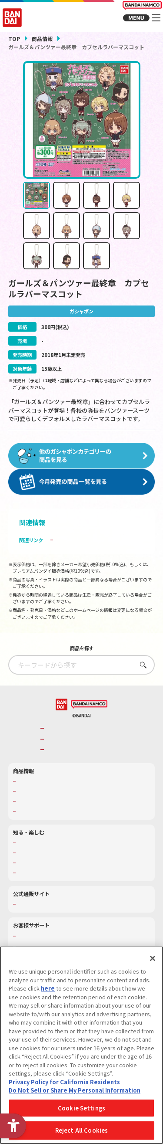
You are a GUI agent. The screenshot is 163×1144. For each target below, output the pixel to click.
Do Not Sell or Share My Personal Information (74, 1090)
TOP (14, 38)
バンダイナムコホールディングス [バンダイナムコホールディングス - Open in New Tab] (84, 745)
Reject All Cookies (81, 1130)
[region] (81, 1045)
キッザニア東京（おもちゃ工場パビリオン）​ (65, 869)
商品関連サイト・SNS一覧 (46, 818)
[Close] (152, 958)
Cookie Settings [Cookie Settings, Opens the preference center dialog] (81, 1108)
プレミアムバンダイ (38, 911)
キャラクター (31, 808)
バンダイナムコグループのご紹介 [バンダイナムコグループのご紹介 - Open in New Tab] (84, 735)
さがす (141, 671)
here (48, 988)
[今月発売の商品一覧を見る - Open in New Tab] (81, 488)
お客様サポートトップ (41, 942)
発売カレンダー (34, 798)
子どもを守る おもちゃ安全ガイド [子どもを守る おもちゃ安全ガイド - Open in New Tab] (93, 546)
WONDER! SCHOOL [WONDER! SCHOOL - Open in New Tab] (38, 849)
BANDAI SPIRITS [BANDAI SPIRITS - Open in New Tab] (66, 756)
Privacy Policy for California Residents (64, 1082)
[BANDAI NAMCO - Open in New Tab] (89, 711)
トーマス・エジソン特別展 (46, 859)
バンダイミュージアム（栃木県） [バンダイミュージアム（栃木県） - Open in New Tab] (53, 879)
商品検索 (27, 788)
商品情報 (42, 38)
